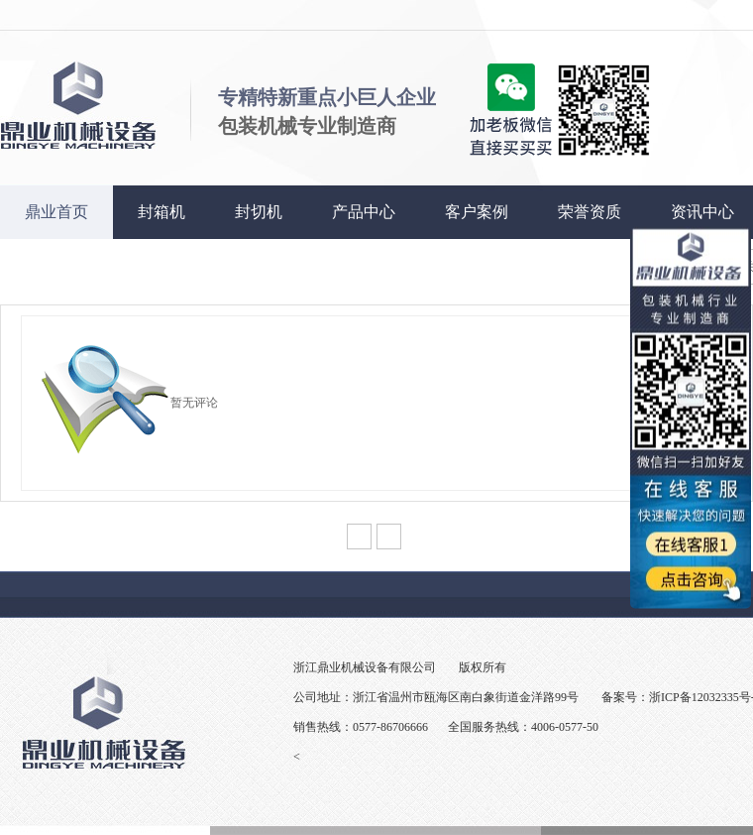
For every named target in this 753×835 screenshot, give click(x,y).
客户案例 (476, 211)
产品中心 (363, 211)
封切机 (258, 211)
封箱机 (161, 211)
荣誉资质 (589, 211)
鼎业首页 (56, 211)
